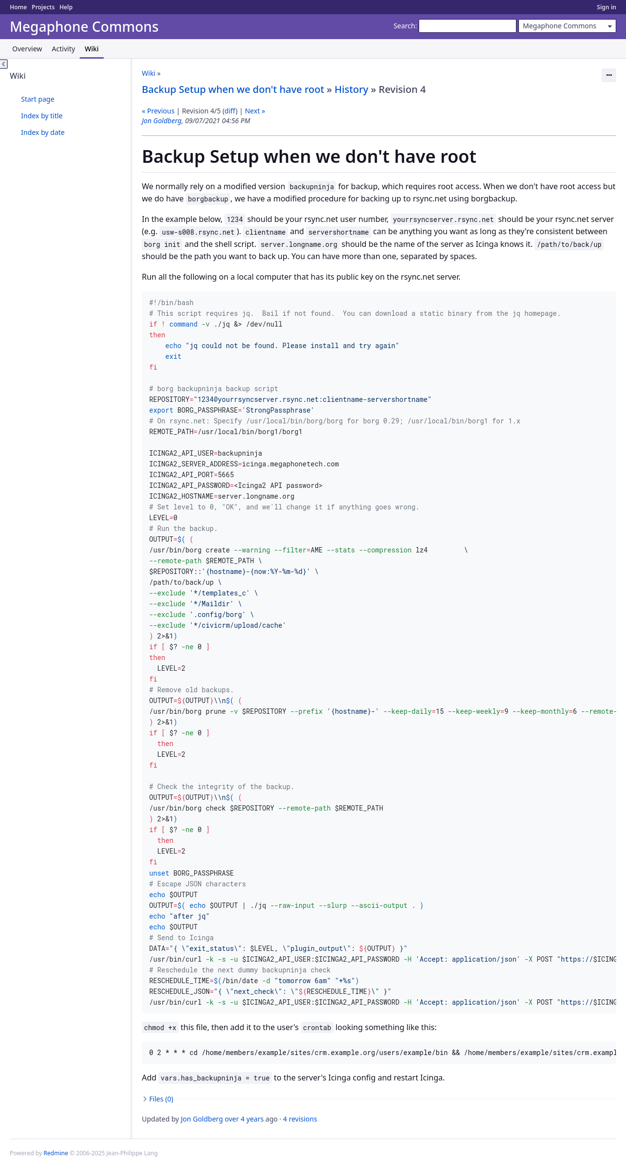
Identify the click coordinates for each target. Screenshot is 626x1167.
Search (404, 25)
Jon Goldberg (161, 120)
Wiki (92, 48)
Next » (255, 110)
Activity (63, 48)
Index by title (42, 115)
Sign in (606, 7)
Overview (27, 48)
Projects (43, 7)
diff (229, 110)
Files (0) (161, 1098)
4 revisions (300, 1118)
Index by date (43, 132)
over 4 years (244, 1118)
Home (18, 7)
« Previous (158, 110)
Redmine (56, 1153)
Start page (37, 99)
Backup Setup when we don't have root (233, 89)
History (351, 89)
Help (65, 7)
